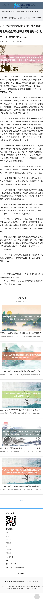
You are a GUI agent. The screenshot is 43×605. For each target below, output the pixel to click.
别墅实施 (8, 543)
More (21, 500)
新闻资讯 (8, 549)
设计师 (8, 536)
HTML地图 (34, 581)
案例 (7, 533)
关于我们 (8, 553)
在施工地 (8, 539)
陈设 (7, 546)
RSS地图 (28, 581)
